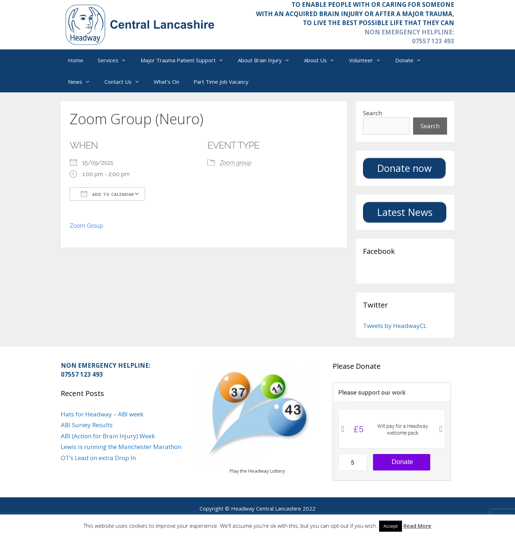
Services (115, 60)
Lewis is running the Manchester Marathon (121, 447)
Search (372, 113)
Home (75, 60)
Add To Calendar (107, 194)
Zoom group (235, 162)
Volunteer (368, 60)
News (82, 81)
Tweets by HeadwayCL (395, 326)
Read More (417, 525)
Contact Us (125, 81)
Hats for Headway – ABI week (102, 414)
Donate (411, 60)
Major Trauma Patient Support (186, 60)
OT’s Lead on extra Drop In (98, 458)
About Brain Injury (267, 60)
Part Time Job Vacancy (221, 81)
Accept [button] (390, 526)
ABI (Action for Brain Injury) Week (108, 436)
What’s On (166, 81)
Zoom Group (86, 225)
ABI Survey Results (87, 425)
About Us (323, 60)
